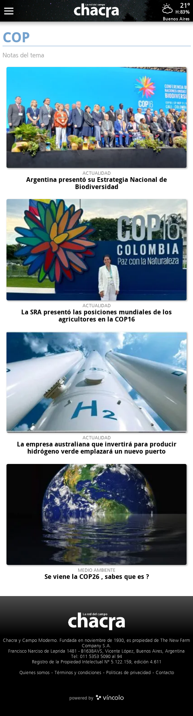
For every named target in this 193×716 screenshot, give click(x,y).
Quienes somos (34, 672)
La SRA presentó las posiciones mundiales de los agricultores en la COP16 (96, 315)
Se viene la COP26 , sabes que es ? (96, 577)
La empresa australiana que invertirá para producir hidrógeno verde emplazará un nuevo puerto (96, 447)
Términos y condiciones (78, 672)
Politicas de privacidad (128, 672)
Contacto (165, 672)
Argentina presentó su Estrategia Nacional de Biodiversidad (96, 183)
